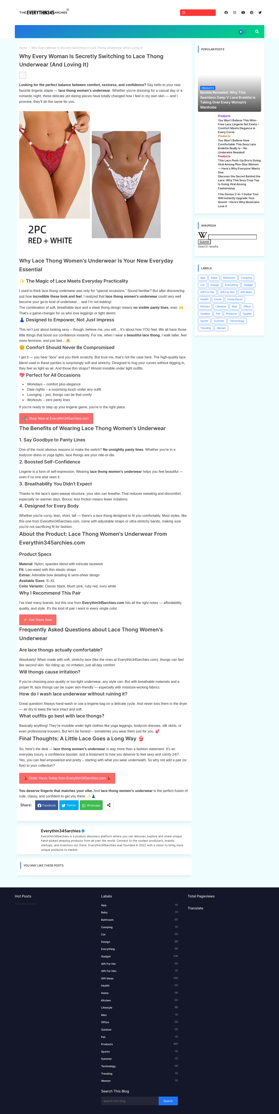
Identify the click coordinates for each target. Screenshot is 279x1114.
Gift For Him (227, 292)
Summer (219, 320)
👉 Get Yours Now (38, 620)
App (202, 277)
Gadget (248, 285)
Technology (237, 320)
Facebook (49, 805)
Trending (205, 328)
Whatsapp (93, 805)
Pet (218, 313)
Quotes (247, 313)
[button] (257, 31)
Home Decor (235, 299)
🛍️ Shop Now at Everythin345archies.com (56, 418)
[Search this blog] (130, 1101)
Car (202, 285)
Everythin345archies (61, 831)
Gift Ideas (246, 292)
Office (247, 306)
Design (215, 285)
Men (234, 306)
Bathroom (229, 277)
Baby (214, 277)
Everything (231, 285)
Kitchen (205, 306)
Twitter (71, 805)
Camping (246, 277)
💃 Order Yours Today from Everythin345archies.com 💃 (67, 778)
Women (221, 328)
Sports (204, 320)
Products (231, 313)
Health (204, 299)
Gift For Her (207, 292)
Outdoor (205, 313)
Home (23, 47)
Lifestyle (221, 306)
